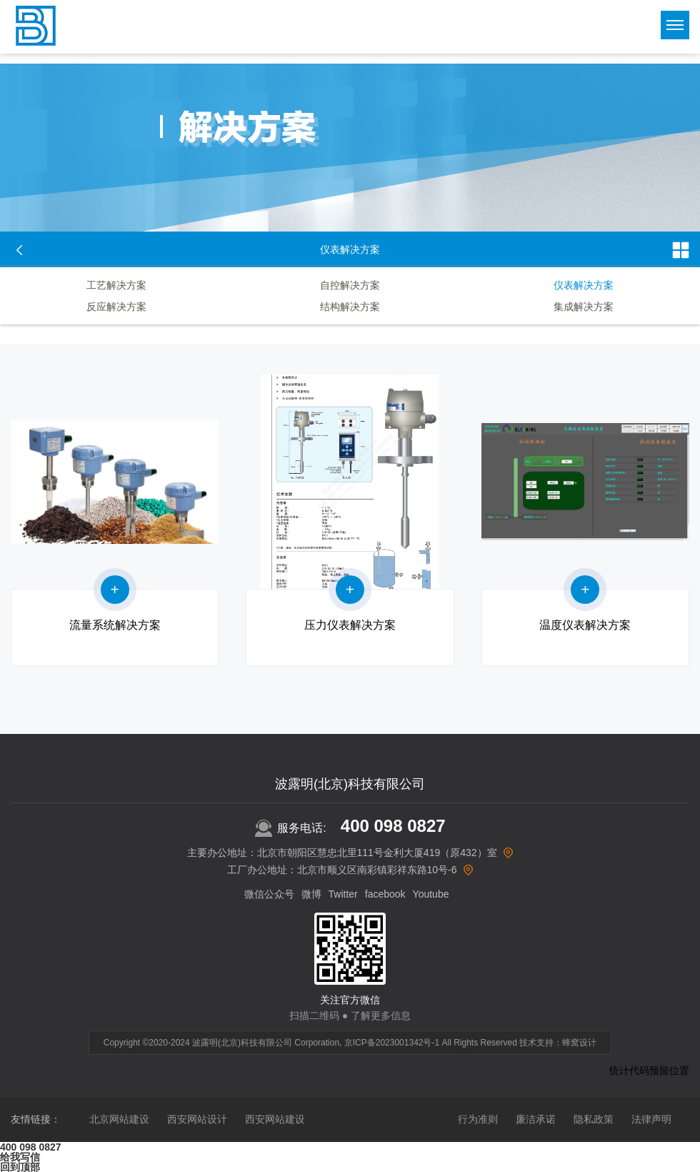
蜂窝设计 (579, 1043)
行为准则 (478, 1119)
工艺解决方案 (116, 285)
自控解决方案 (350, 285)
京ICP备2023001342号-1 (391, 1043)
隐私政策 (594, 1119)
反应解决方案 (116, 306)
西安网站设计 (197, 1119)
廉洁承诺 (536, 1119)
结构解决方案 (350, 306)
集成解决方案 (584, 306)
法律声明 (651, 1119)
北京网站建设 (119, 1119)
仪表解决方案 (584, 285)
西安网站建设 (275, 1119)
